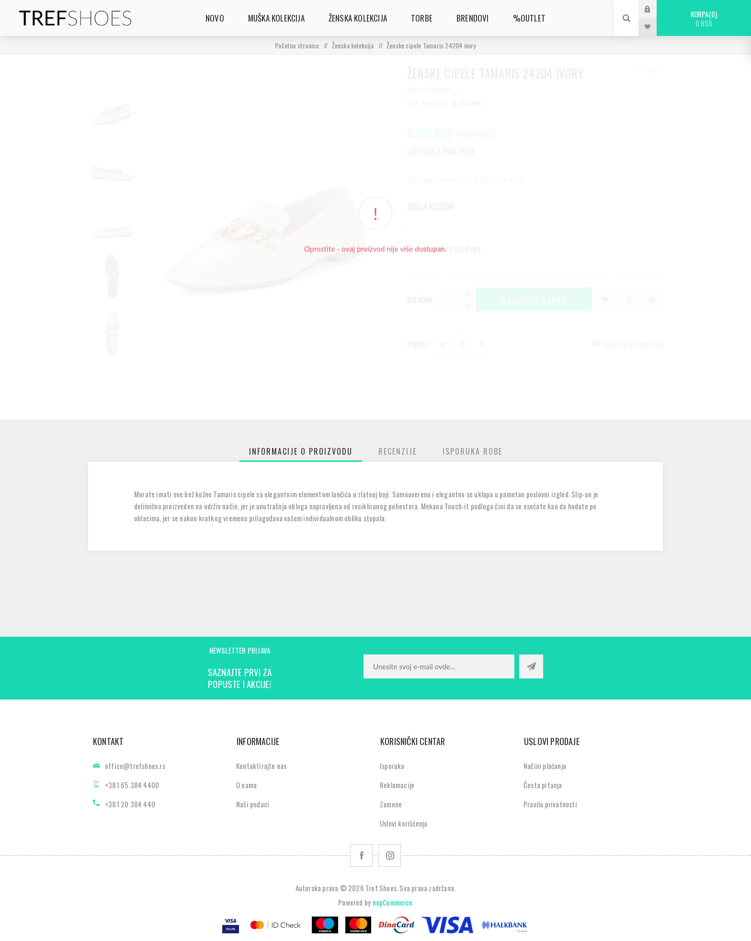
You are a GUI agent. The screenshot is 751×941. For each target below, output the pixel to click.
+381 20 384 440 (130, 804)
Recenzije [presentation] (397, 451)
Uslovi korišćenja (403, 823)
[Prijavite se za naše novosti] (439, 666)
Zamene (391, 804)
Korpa (704, 18)
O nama (246, 785)
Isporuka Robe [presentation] (472, 451)
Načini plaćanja (544, 765)
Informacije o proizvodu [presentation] (301, 451)
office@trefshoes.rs (135, 765)
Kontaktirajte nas (261, 765)
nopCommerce (393, 902)
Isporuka (392, 765)
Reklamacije (397, 785)
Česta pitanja (542, 785)
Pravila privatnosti (550, 804)
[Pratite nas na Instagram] (389, 855)
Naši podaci (252, 804)
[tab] (300, 451)
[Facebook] (361, 855)
